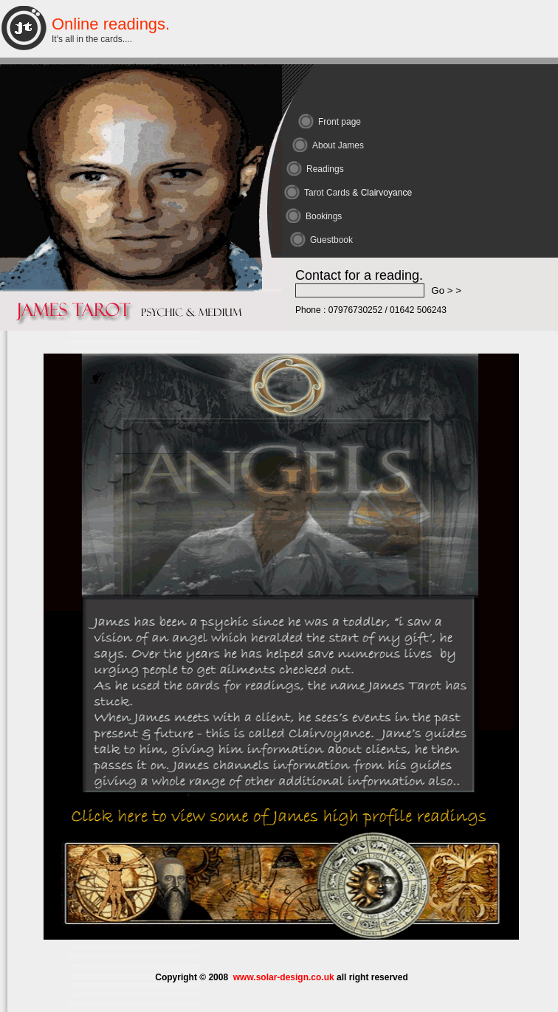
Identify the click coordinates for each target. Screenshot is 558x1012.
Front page (339, 122)
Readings (325, 169)
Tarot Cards (358, 192)
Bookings (324, 216)
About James (338, 145)
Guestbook (331, 240)
